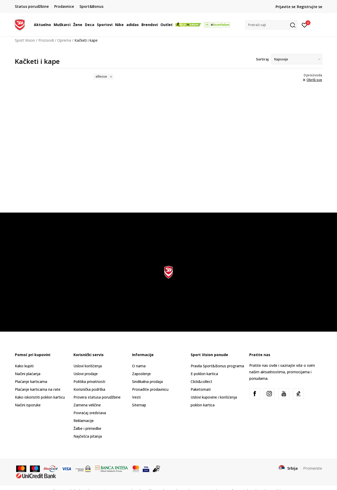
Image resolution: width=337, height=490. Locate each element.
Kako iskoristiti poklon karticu (40, 397)
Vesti (136, 397)
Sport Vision (25, 40)
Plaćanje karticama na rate (37, 389)
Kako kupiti (24, 365)
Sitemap (139, 404)
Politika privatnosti (89, 381)
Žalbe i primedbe (87, 428)
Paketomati (201, 389)
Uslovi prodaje (85, 373)
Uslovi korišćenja (87, 365)
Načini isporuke (28, 404)
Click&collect (201, 381)
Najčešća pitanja (87, 436)
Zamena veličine (87, 404)
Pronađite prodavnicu (150, 389)
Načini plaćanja (27, 373)
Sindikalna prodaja (147, 381)
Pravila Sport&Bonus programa (217, 365)
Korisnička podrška (89, 389)
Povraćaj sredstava (89, 412)
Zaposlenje (141, 373)
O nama (139, 365)
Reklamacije (83, 420)
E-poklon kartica (204, 373)
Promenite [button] (312, 468)
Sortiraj (262, 59)
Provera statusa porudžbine (97, 397)
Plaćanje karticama (31, 381)
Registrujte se (309, 6)
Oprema (64, 40)
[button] (271, 24)
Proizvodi (46, 40)
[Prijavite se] (304, 25)
